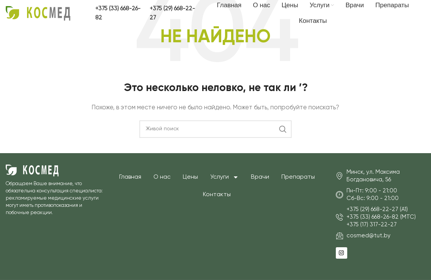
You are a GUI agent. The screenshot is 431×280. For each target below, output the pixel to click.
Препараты (298, 177)
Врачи (260, 177)
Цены (190, 177)
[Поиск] (215, 129)
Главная (130, 177)
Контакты (217, 195)
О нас (162, 177)
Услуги (224, 177)
